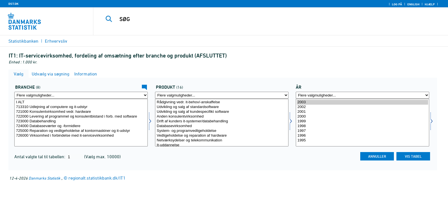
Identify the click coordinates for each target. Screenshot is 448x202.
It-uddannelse (221, 145)
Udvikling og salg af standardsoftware (221, 107)
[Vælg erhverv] (81, 122)
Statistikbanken (23, 40)
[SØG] (257, 19)
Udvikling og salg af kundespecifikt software (221, 111)
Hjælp (430, 4)
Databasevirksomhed (221, 126)
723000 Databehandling (81, 121)
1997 (362, 130)
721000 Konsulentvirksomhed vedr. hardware (81, 111)
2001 (362, 111)
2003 (362, 102)
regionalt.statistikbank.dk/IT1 (97, 177)
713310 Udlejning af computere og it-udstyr (81, 107)
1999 (362, 121)
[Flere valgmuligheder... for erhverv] (81, 95)
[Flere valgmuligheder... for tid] (362, 95)
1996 (362, 135)
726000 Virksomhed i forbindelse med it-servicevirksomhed (81, 135)
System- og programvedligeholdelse (221, 130)
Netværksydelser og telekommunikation (221, 140)
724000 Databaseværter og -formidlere (81, 126)
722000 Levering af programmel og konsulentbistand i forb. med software (81, 116)
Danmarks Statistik (44, 178)
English (413, 4)
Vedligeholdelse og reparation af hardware (221, 135)
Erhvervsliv (56, 40)
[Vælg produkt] (221, 122)
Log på (397, 4)
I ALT (81, 102)
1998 (362, 126)
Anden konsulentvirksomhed (221, 116)
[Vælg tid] (362, 122)
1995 (362, 140)
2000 (362, 116)
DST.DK (13, 4)
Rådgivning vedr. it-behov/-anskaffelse (221, 102)
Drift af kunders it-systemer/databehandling (221, 121)
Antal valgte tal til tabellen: (40, 156)
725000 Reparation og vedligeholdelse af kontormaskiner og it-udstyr (81, 130)
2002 (362, 107)
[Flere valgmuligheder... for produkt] (221, 95)
